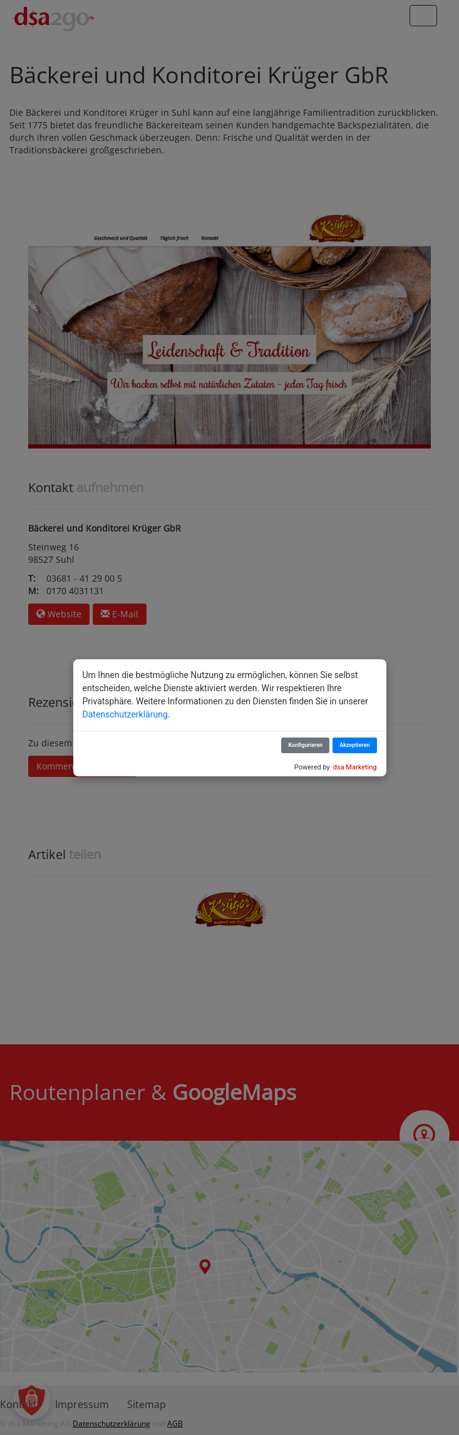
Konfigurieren (305, 745)
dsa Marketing (355, 767)
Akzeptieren (354, 745)
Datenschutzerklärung (125, 714)
